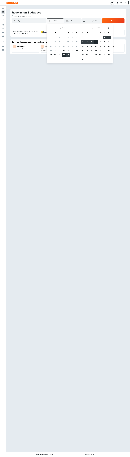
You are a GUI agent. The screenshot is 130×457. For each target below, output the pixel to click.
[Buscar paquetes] (3, 19)
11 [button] (72, 42)
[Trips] (3, 41)
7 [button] (55, 42)
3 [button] (68, 37)
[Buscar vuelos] (3, 8)
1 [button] (59, 37)
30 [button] (64, 55)
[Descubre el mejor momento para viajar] (3, 32)
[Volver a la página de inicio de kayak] (12, 3)
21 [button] (55, 50)
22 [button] (59, 50)
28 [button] (55, 55)
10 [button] (68, 42)
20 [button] (51, 50)
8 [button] (59, 42)
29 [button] (59, 55)
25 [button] (72, 50)
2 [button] (63, 37)
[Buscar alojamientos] (3, 12)
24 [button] (68, 50)
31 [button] (68, 55)
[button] (3, 3)
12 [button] (77, 42)
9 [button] (63, 42)
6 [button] (50, 42)
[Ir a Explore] (3, 25)
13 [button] (51, 46)
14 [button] (55, 46)
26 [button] (77, 50)
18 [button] (72, 46)
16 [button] (64, 46)
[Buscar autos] (3, 16)
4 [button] (72, 37)
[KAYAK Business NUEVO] (3, 36)
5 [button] (76, 37)
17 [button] (68, 46)
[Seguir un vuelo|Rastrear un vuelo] (3, 28)
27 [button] (51, 55)
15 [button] (59, 46)
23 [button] (64, 50)
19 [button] (77, 46)
